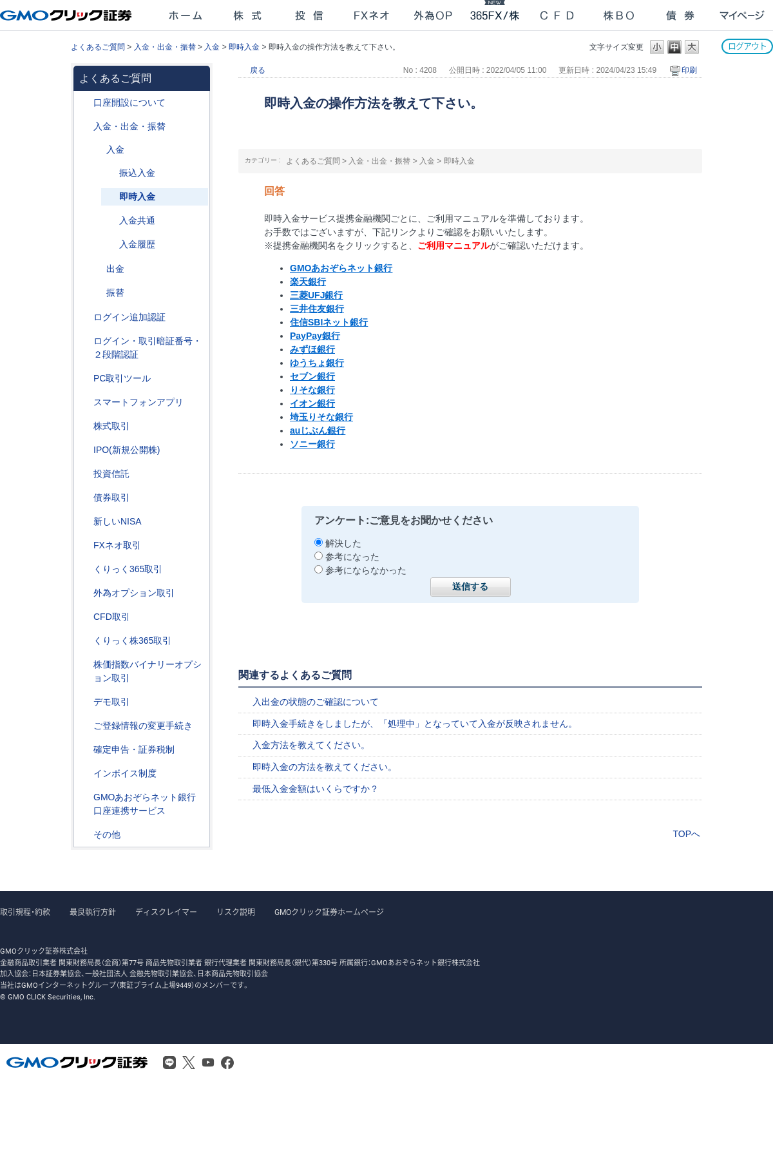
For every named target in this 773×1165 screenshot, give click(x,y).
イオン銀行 (312, 403)
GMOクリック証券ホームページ (329, 912)
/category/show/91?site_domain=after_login (84, 103)
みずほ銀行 (312, 349)
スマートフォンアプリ (138, 402)
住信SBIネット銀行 (329, 322)
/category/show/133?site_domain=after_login (84, 664)
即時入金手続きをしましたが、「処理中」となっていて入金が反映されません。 (415, 723)
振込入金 (137, 173)
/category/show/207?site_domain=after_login (84, 378)
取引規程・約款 (25, 912)
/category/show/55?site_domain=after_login (84, 126)
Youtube (208, 1062)
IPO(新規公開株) (126, 450)
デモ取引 (111, 702)
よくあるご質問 (98, 47)
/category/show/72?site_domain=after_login (84, 426)
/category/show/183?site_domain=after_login (97, 293)
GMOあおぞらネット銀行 (341, 268)
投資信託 (111, 473)
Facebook (227, 1062)
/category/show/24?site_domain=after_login (84, 545)
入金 (212, 47)
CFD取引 (111, 616)
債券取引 (111, 497)
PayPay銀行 (315, 336)
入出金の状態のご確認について (316, 702)
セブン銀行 (312, 376)
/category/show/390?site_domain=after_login (84, 773)
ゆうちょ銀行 (317, 363)
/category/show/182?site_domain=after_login (97, 269)
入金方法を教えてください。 (311, 745)
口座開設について (129, 102)
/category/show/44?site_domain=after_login (84, 835)
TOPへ (686, 834)
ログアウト (747, 46)
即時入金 (244, 47)
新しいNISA (117, 521)
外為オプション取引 (134, 593)
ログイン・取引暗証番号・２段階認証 (147, 348)
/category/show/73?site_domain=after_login (84, 450)
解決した (343, 543)
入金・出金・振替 (165, 47)
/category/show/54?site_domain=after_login (84, 341)
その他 (106, 834)
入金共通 (137, 220)
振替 (115, 292)
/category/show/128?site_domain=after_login (84, 797)
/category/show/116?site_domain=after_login (84, 474)
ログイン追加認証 (129, 317)
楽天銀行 (308, 281)
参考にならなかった (365, 570)
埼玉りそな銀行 (321, 417)
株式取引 (111, 426)
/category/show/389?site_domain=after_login (84, 498)
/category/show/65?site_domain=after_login (84, 593)
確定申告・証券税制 (134, 749)
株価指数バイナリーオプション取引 (147, 671)
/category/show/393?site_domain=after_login (84, 521)
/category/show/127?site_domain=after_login (84, 749)
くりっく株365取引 (132, 640)
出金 (115, 269)
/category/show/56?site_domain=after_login (84, 726)
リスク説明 (235, 912)
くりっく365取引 (127, 569)
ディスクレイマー (166, 912)
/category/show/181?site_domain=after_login (97, 150)
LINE (169, 1062)
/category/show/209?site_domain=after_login (84, 702)
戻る (257, 70)
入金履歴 (137, 244)
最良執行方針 (93, 912)
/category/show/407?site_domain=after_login (84, 641)
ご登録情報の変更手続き (143, 725)
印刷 (689, 70)
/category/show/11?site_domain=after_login (84, 617)
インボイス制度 (125, 773)
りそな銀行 (312, 390)
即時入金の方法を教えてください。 (325, 767)
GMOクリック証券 (67, 15)
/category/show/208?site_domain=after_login (84, 402)
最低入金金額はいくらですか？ (316, 789)
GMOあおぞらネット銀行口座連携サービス (144, 804)
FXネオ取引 (117, 545)
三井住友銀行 (317, 308)
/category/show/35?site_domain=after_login (84, 569)
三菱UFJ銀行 (316, 295)
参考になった (352, 557)
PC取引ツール (122, 378)
